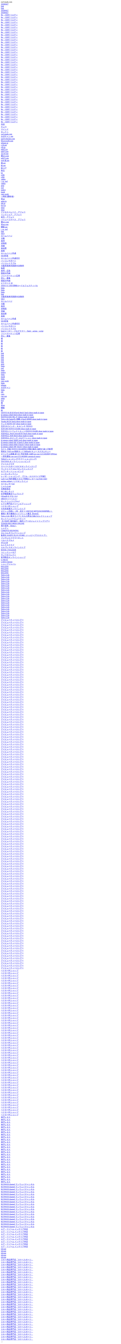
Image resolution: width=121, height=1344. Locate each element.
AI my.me (5, 154)
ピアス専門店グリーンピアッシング (16, 504)
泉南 (3, 251)
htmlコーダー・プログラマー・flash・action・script (22, 331)
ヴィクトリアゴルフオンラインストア (17, 469)
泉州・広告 (5, 271)
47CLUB (4, 543)
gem (2, 186)
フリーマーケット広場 (10, 276)
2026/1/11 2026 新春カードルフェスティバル (19, 286)
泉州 (3, 241)
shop (2, 208)
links (3, 288)
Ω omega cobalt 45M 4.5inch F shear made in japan (20, 445)
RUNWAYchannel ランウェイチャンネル (17, 1184)
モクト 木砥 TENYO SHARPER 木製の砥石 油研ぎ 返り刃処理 (27, 449)
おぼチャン (5, 388)
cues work (5, 194)
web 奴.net (5, 161)
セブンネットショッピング (12, 471)
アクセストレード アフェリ (13, 212)
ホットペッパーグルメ (10, 501)
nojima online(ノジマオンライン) (14, 481)
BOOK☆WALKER (8, 550)
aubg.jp (4, 201)
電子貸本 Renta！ (9, 526)
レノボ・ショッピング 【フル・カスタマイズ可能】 (23, 476)
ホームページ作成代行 (10, 258)
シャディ (5, 528)
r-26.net (4, 145)
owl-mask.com (6, 134)
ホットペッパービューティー (13, 519)
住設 (3, 124)
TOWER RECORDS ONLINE (12, 523)
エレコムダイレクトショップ (13, 533)
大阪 (3, 238)
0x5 (2, 401)
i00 (2, 392)
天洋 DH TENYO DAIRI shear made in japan (18, 429)
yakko (3, 179)
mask (3, 192)
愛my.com (5, 156)
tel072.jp (4, 149)
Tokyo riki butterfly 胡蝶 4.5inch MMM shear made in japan (24, 419)
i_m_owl (4, 181)
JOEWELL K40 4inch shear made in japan (17, 436)
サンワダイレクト (8, 555)
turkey (3, 190)
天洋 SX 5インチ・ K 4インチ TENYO (16, 426)
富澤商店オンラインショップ (13, 557)
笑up (3, 199)
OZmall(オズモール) (9, 496)
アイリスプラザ (7, 464)
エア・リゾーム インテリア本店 (14, 1229)
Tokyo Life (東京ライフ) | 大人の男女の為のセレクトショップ (26, 516)
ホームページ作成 (8, 253)
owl (2, 188)
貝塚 (3, 246)
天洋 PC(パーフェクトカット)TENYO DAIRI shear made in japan (27, 431)
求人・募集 (5, 278)
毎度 (3, 268)
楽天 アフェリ (7, 217)
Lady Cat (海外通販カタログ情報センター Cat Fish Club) (24, 479)
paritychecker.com (8, 139)
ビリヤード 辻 (7, 283)
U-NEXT (4, 560)
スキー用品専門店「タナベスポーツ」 (17, 1260)
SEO (2, 234)
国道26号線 (5, 273)
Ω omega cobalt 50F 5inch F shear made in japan (19, 447)
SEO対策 (4, 256)
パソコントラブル (8, 263)
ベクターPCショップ (9, 506)
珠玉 (3, 170)
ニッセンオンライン (9, 474)
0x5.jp (3, 206)
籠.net (3, 163)
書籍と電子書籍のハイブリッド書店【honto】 (20, 514)
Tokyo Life (5, 575)
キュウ (4, 127)
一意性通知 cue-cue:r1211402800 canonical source (20, 456)
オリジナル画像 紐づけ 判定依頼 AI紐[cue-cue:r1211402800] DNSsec (29, 454)
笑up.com (5, 224)
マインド (5, 129)
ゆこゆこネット (7, 491)
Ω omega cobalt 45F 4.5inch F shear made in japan (20, 442)
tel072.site (5, 158)
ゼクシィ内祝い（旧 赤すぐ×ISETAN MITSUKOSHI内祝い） (27, 511)
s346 (2, 175)
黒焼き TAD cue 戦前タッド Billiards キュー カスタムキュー (26, 451)
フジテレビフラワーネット (12, 538)
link (2, 6)
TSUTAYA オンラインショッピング (15, 461)
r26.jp (3, 147)
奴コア (4, 168)
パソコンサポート (8, 261)
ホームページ (6, 236)
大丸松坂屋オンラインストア (13, 509)
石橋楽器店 (5, 489)
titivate (3, 1249)
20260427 (5, 4)
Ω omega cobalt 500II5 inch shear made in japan (19, 440)
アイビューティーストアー (12, 620)
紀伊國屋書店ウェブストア (12, 494)
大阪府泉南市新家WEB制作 (12, 266)
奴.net (3, 165)
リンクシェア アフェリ (11, 215)
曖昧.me (4, 227)
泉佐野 (4, 248)
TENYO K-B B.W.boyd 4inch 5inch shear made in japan (22, 413)
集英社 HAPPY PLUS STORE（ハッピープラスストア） (24, 535)
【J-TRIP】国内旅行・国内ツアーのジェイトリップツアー (25, 521)
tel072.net (5, 152)
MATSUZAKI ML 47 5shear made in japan (17, 417)
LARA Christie (6, 562)
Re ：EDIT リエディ (9, 15)
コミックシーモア (8, 552)
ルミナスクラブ (7, 545)
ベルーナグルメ (7, 540)
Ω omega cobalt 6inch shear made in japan (17, 415)
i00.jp (3, 203)
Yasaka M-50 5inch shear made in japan (16, 421)
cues (2, 394)
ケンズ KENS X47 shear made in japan (16, 424)
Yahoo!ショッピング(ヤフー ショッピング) (19, 459)
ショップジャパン (8, 564)
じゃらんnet (6, 486)
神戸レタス (5, 1117)
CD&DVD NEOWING (10, 531)
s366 (2, 177)
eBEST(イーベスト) (9, 499)
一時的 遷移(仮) (7, 196)
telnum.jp (4, 143)
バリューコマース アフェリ (13, 219)
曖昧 (3, 408)
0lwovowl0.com (7, 141)
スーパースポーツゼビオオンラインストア (19, 466)
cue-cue (4, 396)
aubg (3, 398)
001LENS (5, 566)
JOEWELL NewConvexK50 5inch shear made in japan (22, 434)
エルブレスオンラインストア (13, 547)
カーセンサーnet (8, 484)
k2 (2, 173)
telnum (3, 385)
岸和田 (4, 243)
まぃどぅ (5, 132)
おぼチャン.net (7, 136)
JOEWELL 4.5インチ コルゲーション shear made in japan (24, 438)
